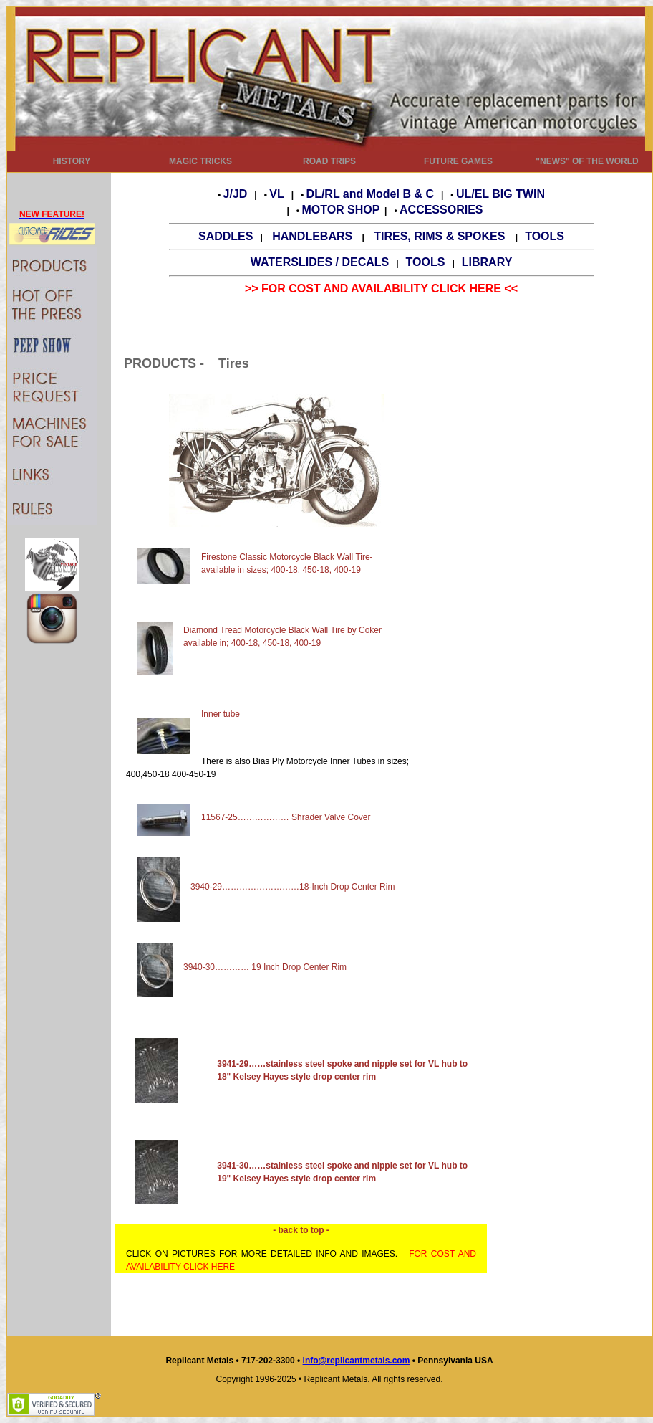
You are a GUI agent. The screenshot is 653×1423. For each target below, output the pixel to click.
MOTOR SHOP (340, 210)
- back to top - (301, 1230)
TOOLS (544, 236)
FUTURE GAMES (458, 161)
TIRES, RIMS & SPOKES (441, 236)
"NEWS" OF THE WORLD (587, 161)
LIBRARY (487, 262)
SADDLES (225, 236)
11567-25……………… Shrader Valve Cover (286, 817)
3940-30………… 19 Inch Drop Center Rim (242, 967)
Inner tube (220, 714)
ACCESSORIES (441, 210)
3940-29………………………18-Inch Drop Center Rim (266, 887)
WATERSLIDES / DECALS (320, 262)
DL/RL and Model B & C (370, 194)
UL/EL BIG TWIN (500, 194)
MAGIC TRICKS (200, 161)
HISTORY (72, 161)
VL (276, 194)
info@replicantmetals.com (356, 1361)
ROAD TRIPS (329, 161)
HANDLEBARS (312, 236)
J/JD (235, 194)
